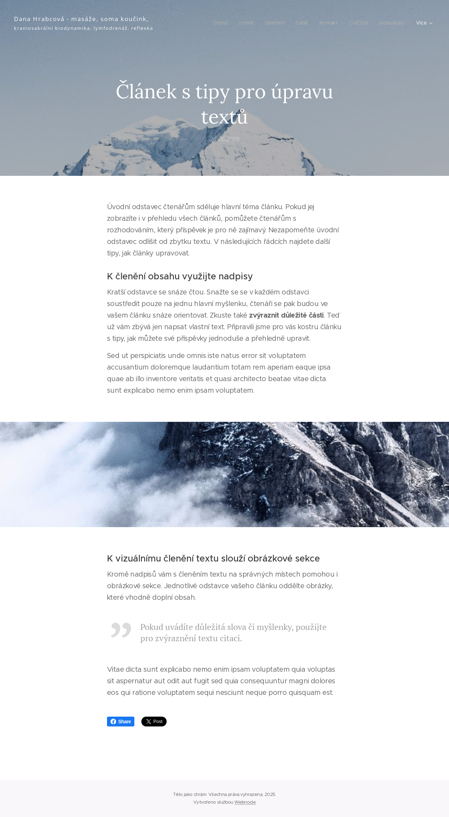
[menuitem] (215, 23)
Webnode (245, 802)
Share (120, 721)
